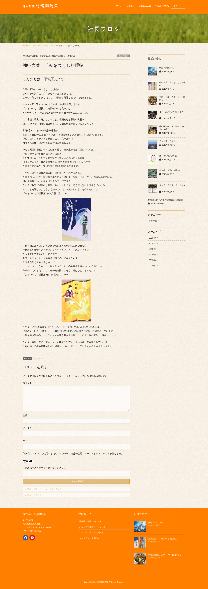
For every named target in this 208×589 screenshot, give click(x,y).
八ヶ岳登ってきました (169, 141)
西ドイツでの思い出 (168, 156)
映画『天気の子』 (35, 495)
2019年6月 (153, 249)
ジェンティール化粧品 (89, 538)
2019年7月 (153, 243)
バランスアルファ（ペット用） (93, 527)
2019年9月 (153, 238)
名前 (26, 415)
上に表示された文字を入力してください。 (44, 468)
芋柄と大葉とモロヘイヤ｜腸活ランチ (44, 489)
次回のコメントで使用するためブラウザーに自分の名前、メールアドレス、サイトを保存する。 (74, 453)
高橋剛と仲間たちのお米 (90, 521)
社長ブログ (123, 56)
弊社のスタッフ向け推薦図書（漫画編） (166, 200)
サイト (26, 441)
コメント (27, 383)
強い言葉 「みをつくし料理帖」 (163, 538)
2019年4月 (153, 260)
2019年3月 (153, 266)
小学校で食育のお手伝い (170, 170)
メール (27, 428)
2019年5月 (153, 254)
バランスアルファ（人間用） (92, 532)
